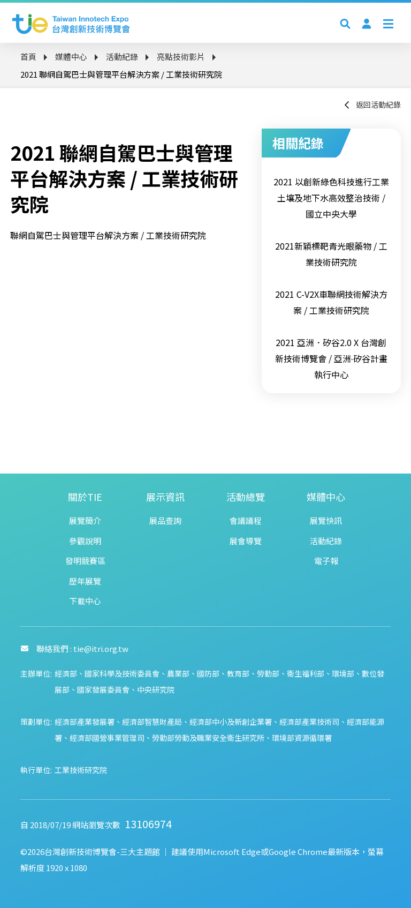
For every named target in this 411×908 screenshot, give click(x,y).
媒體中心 (71, 56)
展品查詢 (165, 520)
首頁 (28, 56)
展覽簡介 (85, 520)
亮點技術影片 (181, 56)
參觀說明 (85, 540)
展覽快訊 (326, 520)
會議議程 (246, 520)
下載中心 (85, 600)
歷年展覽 (85, 581)
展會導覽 (246, 540)
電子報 (326, 560)
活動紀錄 (122, 56)
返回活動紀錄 (372, 104)
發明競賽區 (85, 560)
